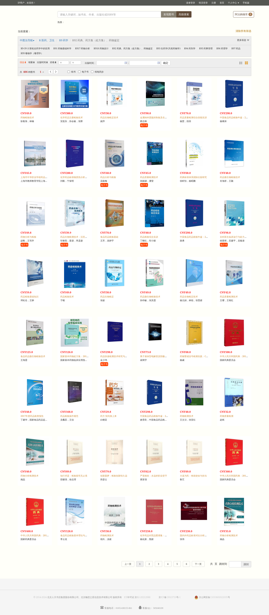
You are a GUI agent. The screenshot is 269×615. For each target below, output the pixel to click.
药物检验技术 (27, 117)
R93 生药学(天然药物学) (168, 48)
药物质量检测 (226, 416)
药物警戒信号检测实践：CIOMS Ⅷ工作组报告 (203, 356)
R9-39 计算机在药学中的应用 (35, 48)
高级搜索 (184, 14)
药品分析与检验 (108, 177)
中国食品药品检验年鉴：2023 (235, 117)
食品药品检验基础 (109, 236)
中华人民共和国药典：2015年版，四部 (40, 535)
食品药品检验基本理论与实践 (74, 535)
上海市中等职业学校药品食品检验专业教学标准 (44, 177)
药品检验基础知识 (29, 296)
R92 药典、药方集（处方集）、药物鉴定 (132, 48)
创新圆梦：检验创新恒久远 (113, 475)
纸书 (71, 71)
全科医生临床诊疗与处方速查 (234, 236)
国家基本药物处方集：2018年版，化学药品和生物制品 (87, 356)
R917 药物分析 (82, 48)
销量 (31, 62)
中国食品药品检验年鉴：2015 (155, 416)
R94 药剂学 (189, 48)
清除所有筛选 (243, 31)
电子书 (83, 71)
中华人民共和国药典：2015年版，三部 (239, 475)
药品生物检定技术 (109, 117)
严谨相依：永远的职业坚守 (153, 475)
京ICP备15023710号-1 (170, 597)
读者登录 (190, 2)
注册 (213, 2)
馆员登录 (203, 2)
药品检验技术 (67, 296)
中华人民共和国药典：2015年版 (236, 356)
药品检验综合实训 (149, 236)
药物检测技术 (186, 416)
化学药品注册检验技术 (71, 117)
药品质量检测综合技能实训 (193, 117)
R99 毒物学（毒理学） (32, 53)
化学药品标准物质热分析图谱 (74, 177)
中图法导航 (26, 40)
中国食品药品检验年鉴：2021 (195, 236)
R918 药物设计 (101, 48)
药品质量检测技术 (149, 177)
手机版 (246, 2)
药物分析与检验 (28, 236)
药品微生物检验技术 (230, 177)
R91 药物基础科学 (62, 48)
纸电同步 (97, 71)
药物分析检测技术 (29, 475)
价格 (52, 62)
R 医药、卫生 (47, 40)
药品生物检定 (107, 296)
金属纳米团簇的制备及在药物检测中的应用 (161, 117)
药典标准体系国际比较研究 (193, 177)
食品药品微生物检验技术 (33, 356)
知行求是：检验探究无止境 (73, 475)
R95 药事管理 (206, 48)
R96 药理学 (222, 48)
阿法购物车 (243, 14)
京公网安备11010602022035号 (214, 597)
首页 (222, 2)
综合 (23, 62)
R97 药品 (235, 48)
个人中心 (232, 2)
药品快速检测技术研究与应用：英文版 (119, 356)
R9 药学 (63, 40)
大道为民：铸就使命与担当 (193, 475)
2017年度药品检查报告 (32, 416)
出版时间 (42, 62)
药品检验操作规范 (69, 416)
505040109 (158, 608)
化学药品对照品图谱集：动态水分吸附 (159, 535)
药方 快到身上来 (108, 416)
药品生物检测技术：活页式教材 (76, 236)
